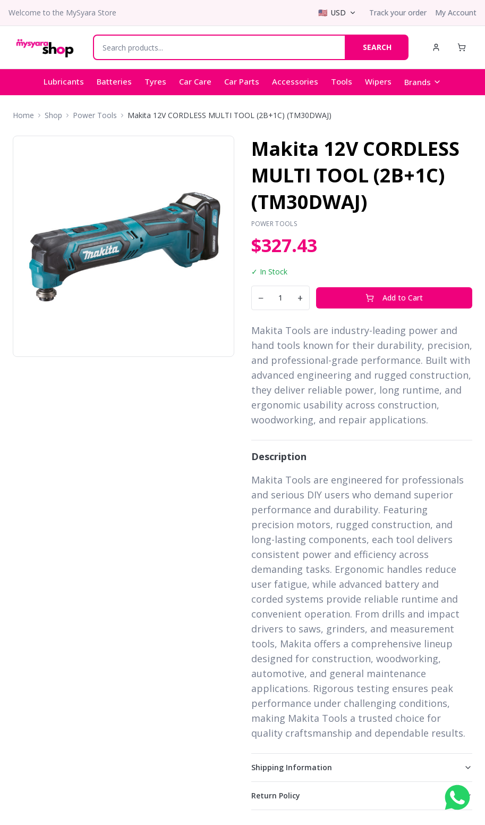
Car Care (195, 81)
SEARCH (377, 47)
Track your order (398, 12)
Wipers (378, 81)
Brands (422, 82)
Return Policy (362, 795)
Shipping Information (362, 767)
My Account (456, 12)
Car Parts (241, 81)
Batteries (114, 81)
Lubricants (64, 81)
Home (23, 115)
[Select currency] (337, 12)
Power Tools (95, 115)
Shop (53, 115)
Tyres (155, 81)
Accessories (295, 81)
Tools (341, 81)
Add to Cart (394, 298)
